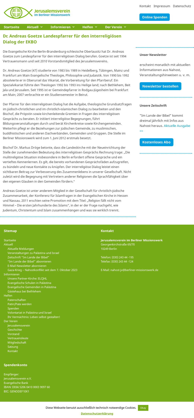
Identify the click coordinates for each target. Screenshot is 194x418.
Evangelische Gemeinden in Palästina (32, 287)
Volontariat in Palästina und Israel (30, 312)
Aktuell (37, 27)
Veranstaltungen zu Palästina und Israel (33, 253)
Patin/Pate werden (20, 304)
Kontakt (145, 6)
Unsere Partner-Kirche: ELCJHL (27, 278)
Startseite (11, 27)
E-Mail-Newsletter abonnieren (27, 266)
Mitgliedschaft (17, 342)
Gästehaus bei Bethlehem (24, 291)
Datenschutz (182, 6)
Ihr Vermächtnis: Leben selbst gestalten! (34, 317)
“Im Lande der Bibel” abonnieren (29, 261)
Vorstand (13, 334)
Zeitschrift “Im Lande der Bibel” (28, 257)
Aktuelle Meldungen (21, 249)
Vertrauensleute (18, 338)
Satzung (13, 346)
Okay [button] (143, 407)
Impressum (162, 6)
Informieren (65, 27)
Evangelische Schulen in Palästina (29, 283)
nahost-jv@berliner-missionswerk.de (134, 270)
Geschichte (15, 329)
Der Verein (117, 27)
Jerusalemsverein (19, 325)
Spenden (13, 308)
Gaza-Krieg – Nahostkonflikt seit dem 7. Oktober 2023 (42, 270)
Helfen (91, 27)
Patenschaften (17, 300)
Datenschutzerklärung (97, 413)
